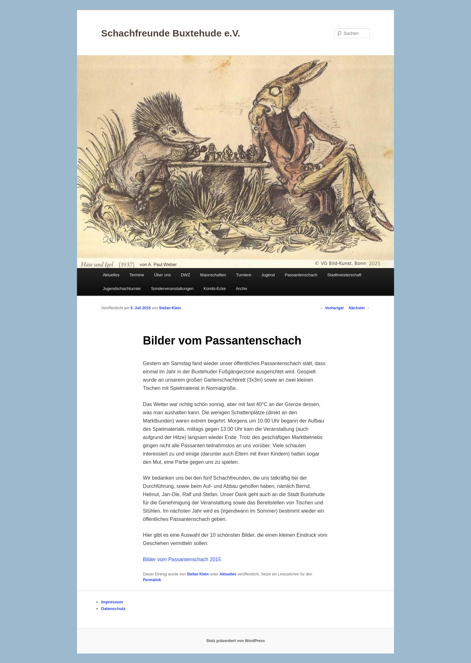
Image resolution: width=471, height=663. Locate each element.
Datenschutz (113, 608)
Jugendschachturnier (122, 288)
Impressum (112, 602)
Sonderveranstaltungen (172, 288)
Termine (136, 274)
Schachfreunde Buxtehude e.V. (170, 33)
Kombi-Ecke (214, 288)
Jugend (268, 274)
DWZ (185, 274)
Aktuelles (111, 274)
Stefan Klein (170, 308)
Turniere (243, 274)
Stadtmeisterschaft (344, 274)
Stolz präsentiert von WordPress (235, 641)
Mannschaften (213, 274)
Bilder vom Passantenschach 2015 (182, 559)
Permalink (152, 580)
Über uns (162, 274)
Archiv (241, 288)
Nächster (359, 308)
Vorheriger (332, 308)
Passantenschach (301, 274)
